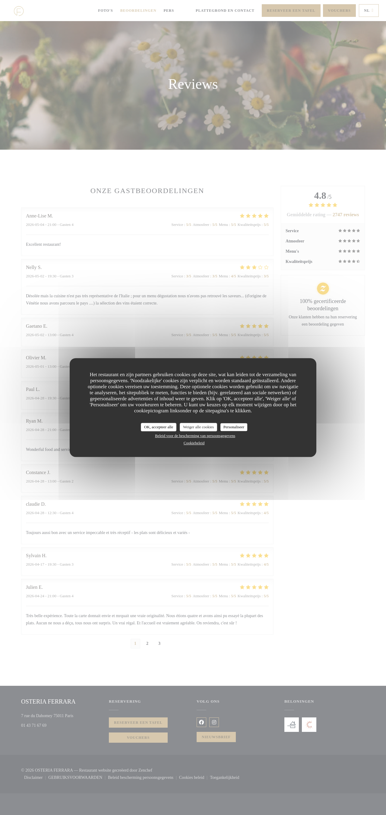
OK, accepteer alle (158, 427)
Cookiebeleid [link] (194, 443)
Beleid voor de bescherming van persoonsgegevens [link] (195, 435)
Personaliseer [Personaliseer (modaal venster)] (233, 427)
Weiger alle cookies (198, 427)
